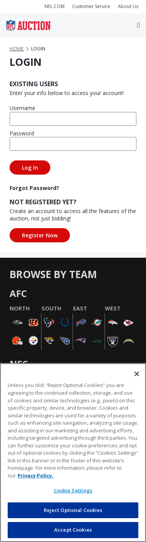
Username (22, 108)
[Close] (136, 373)
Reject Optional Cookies (73, 510)
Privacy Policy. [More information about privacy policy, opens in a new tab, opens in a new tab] (35, 475)
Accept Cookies (73, 529)
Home (17, 48)
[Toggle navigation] (138, 25)
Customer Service (91, 6)
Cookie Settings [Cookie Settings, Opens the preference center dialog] (73, 490)
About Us (128, 6)
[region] (73, 452)
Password (22, 133)
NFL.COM (55, 6)
